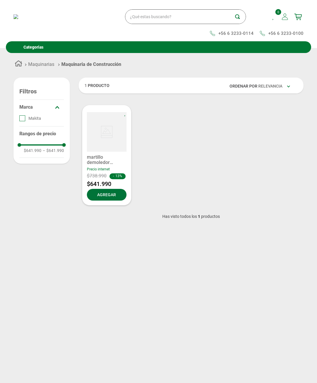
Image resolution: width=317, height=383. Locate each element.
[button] (41, 107)
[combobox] (165, 16)
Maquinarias (41, 64)
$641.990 (32, 150)
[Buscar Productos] (240, 17)
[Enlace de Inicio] (18, 64)
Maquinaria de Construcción (91, 64)
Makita (34, 118)
